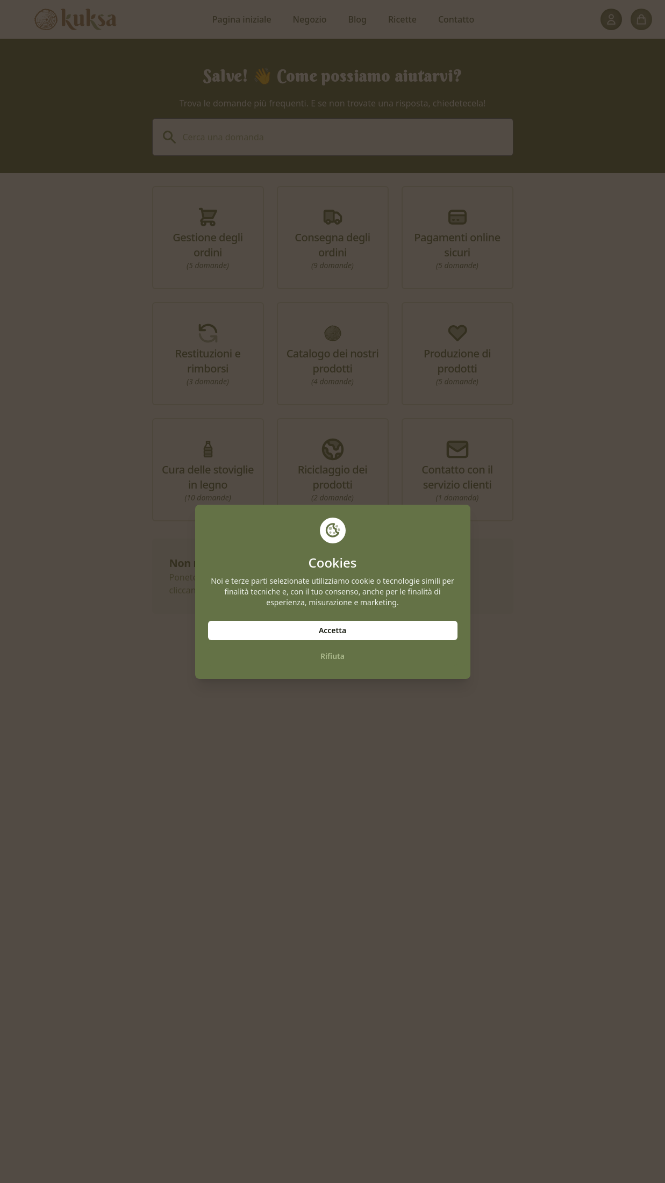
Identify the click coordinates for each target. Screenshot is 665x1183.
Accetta (332, 630)
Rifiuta (332, 656)
